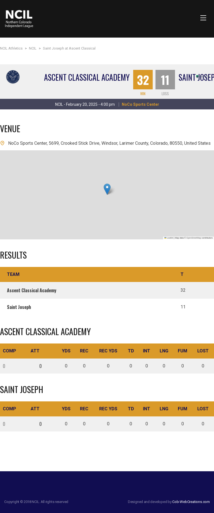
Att (35, 351)
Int (146, 351)
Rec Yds (108, 351)
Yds (66, 351)
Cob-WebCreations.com (191, 502)
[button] (107, 189)
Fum (182, 351)
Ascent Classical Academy (87, 77)
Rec (84, 351)
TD (131, 351)
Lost (203, 351)
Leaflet (168, 238)
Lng (164, 351)
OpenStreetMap (193, 238)
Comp (9, 351)
